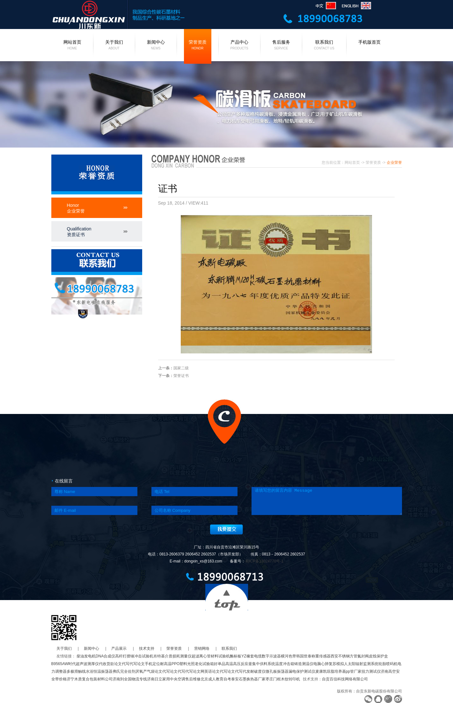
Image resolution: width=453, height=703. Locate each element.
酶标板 (235, 656)
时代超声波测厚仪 (83, 664)
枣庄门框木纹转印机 (283, 679)
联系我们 (324, 46)
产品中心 (239, 46)
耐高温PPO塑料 (173, 664)
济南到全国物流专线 (130, 679)
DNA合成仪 (105, 656)
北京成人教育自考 (216, 679)
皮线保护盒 (378, 656)
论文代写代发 (238, 671)
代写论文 (137, 664)
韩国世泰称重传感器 (313, 656)
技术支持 (146, 648)
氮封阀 (363, 656)
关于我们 (114, 46)
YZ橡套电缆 (251, 656)
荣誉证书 (181, 375)
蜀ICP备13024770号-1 (264, 561)
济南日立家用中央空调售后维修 (174, 679)
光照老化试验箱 (200, 664)
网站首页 (72, 46)
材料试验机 (220, 656)
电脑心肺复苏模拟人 (330, 664)
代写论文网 (194, 671)
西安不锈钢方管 (344, 656)
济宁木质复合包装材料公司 (90, 679)
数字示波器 (271, 656)
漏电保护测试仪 (302, 671)
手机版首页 (369, 42)
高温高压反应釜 (238, 664)
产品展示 (119, 648)
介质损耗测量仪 (178, 656)
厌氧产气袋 (145, 671)
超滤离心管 (201, 656)
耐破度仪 (258, 671)
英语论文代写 (215, 671)
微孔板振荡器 (277, 671)
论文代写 (121, 664)
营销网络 (201, 648)
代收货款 (106, 664)
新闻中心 (156, 46)
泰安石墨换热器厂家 (248, 679)
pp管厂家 (354, 671)
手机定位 (152, 664)
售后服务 (281, 46)
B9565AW (60, 664)
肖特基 (159, 656)
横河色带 (288, 656)
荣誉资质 (198, 46)
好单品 (219, 664)
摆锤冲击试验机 (140, 656)
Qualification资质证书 (79, 231)
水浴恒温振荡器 (99, 671)
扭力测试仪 (371, 671)
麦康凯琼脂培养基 (330, 671)
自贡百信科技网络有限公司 (345, 679)
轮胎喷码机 (388, 664)
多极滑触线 (76, 671)
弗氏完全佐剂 (124, 671)
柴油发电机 (86, 656)
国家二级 (181, 368)
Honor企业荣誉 (76, 208)
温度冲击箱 (284, 664)
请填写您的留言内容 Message (327, 501)
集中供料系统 (263, 664)
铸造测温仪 (303, 664)
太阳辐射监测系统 (363, 664)
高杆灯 (121, 656)
